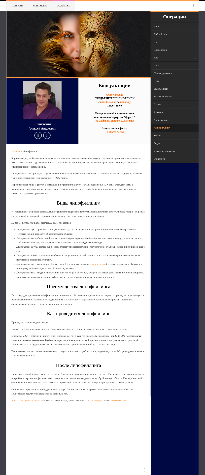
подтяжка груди (96, 400)
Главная (17, 5)
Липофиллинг (162, 127)
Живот (157, 135)
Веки (156, 65)
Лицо (157, 26)
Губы (156, 81)
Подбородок (160, 50)
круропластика (98, 264)
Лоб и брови (160, 34)
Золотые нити (161, 88)
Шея (156, 42)
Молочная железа (163, 96)
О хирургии (160, 159)
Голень (157, 104)
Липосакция (160, 120)
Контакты (40, 5)
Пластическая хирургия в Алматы (25, 400)
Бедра (157, 143)
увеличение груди (118, 400)
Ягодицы (158, 112)
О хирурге (63, 5)
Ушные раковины (163, 73)
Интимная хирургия (164, 151)
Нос (156, 57)
